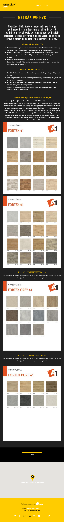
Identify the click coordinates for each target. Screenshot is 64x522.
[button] (33, 478)
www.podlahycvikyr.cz (34, 508)
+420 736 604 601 (42, 6)
